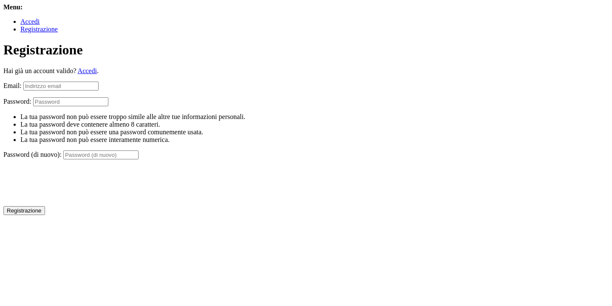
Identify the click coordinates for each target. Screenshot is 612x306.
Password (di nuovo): (32, 154)
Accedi (30, 21)
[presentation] (68, 182)
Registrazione (39, 29)
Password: (17, 101)
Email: (12, 85)
